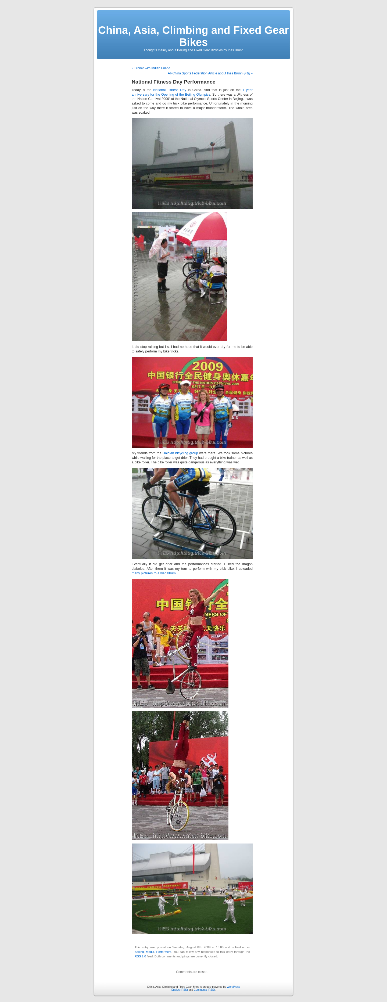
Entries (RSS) (179, 989)
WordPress (233, 986)
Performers (163, 951)
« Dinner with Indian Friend (151, 68)
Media (150, 951)
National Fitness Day (169, 90)
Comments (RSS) (204, 989)
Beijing (139, 951)
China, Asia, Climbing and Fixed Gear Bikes (193, 36)
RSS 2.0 (140, 956)
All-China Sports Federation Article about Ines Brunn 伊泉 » (210, 73)
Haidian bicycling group (180, 453)
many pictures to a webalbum (154, 573)
